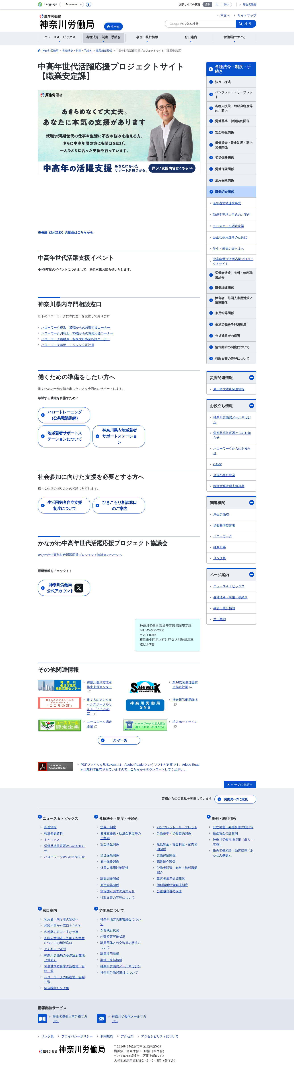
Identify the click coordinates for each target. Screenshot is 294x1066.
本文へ (225, 15)
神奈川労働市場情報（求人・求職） (233, 838)
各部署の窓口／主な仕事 (61, 925)
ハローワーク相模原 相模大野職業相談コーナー (75, 339)
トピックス (52, 836)
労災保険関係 (224, 157)
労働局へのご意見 (236, 798)
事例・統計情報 (224, 609)
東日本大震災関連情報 (229, 389)
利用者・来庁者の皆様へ (61, 912)
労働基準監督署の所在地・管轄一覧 (64, 962)
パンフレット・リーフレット (234, 94)
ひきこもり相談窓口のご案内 (119, 505)
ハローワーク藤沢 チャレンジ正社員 (67, 345)
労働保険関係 (224, 169)
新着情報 (50, 823)
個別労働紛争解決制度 (230, 324)
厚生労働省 (249, 4)
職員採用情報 (109, 947)
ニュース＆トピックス (229, 587)
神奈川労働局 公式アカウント (65, 588)
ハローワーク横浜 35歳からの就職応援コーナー (75, 327)
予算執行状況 (109, 923)
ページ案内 (232, 575)
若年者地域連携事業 (227, 203)
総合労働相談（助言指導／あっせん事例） (233, 849)
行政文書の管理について (232, 358)
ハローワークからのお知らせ (232, 451)
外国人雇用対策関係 (114, 864)
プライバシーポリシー (77, 1029)
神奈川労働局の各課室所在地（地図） (64, 951)
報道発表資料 (53, 829)
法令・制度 (108, 823)
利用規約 (107, 1029)
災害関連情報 (232, 377)
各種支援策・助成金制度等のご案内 (234, 108)
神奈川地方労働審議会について (120, 915)
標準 (207, 4)
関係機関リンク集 (56, 981)
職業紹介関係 (224, 192)
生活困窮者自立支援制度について (64, 505)
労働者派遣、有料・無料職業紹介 (234, 275)
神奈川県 (219, 548)
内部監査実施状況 (112, 929)
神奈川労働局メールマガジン (232, 420)
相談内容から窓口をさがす (63, 918)
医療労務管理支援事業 (229, 486)
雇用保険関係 (224, 180)
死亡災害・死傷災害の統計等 (233, 823)
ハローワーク (222, 537)
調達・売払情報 (111, 953)
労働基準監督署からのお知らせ (232, 436)
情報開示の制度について (232, 347)
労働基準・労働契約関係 (232, 121)
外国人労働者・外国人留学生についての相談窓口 (64, 933)
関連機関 (232, 503)
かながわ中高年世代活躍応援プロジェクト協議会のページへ (80, 555)
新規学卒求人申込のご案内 (231, 214)
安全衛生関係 (224, 132)
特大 (226, 4)
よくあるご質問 (55, 942)
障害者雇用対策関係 (171, 875)
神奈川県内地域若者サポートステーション (119, 436)
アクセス (127, 1029)
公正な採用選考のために (230, 237)
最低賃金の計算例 (225, 829)
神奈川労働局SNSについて (119, 965)
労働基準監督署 (224, 526)
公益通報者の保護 (227, 336)
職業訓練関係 (224, 288)
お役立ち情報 (232, 406)
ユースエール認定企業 (228, 226)
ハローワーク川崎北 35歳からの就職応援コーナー (77, 333)
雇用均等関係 (224, 313)
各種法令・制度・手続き (233, 69)
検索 (248, 23)
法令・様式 (223, 82)
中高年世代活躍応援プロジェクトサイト (233, 261)
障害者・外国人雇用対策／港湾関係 (234, 300)
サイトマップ (247, 15)
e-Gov (217, 465)
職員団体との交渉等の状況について (120, 938)
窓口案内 (219, 620)
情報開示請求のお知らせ (117, 887)
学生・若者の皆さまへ (228, 248)
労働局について (112, 905)
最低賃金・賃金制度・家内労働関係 (234, 145)
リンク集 (219, 559)
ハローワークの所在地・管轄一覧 (64, 972)
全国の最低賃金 (224, 476)
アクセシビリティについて (160, 1029)
